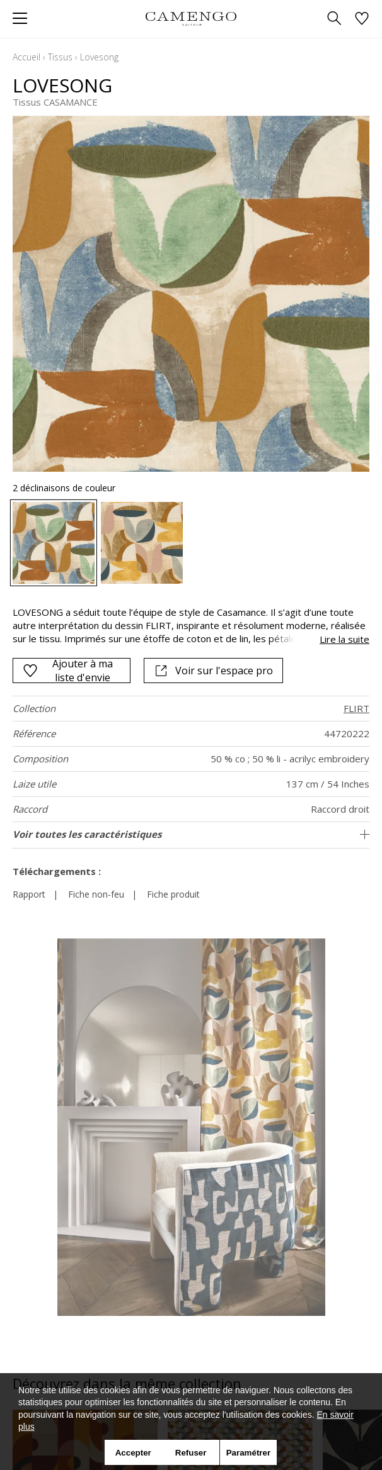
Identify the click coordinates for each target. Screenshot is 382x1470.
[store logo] (190, 18)
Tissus (60, 57)
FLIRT (356, 708)
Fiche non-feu (96, 894)
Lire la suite (344, 639)
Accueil (26, 57)
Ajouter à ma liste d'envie (68, 670)
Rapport (29, 894)
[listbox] (191, 543)
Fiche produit (173, 894)
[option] (54, 543)
